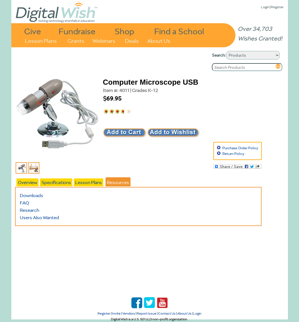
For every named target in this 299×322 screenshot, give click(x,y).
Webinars (103, 40)
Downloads (31, 195)
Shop (124, 31)
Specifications (56, 182)
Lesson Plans (41, 40)
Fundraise (77, 31)
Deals (132, 40)
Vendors (128, 313)
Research (29, 210)
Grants (76, 40)
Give (32, 31)
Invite (116, 313)
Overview (27, 182)
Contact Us (167, 313)
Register (277, 7)
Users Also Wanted (39, 217)
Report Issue (146, 313)
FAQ (24, 203)
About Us (158, 40)
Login (265, 7)
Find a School (179, 31)
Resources (118, 182)
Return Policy (233, 153)
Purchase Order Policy (240, 148)
